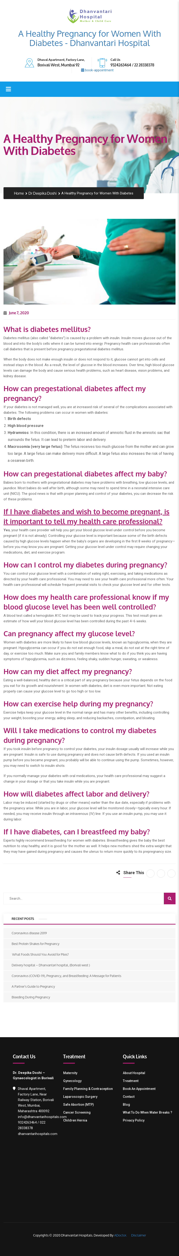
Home (19, 193)
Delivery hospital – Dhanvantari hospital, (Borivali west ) (51, 965)
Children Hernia (75, 1120)
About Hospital (134, 1073)
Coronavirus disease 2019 (29, 933)
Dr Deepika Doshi (42, 193)
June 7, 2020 (16, 313)
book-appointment (97, 70)
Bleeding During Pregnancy (31, 997)
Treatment (130, 1081)
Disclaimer (138, 1235)
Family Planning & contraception (88, 1089)
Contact (128, 1097)
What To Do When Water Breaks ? (147, 1112)
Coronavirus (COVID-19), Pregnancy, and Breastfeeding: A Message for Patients (66, 975)
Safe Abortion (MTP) (78, 1104)
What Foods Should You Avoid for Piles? (40, 954)
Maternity (70, 1073)
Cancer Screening (77, 1112)
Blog (126, 1104)
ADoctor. (120, 1235)
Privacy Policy (134, 1120)
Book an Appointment (139, 1089)
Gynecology (72, 1081)
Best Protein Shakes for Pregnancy (35, 943)
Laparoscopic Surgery (80, 1097)
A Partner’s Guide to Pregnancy (33, 986)
